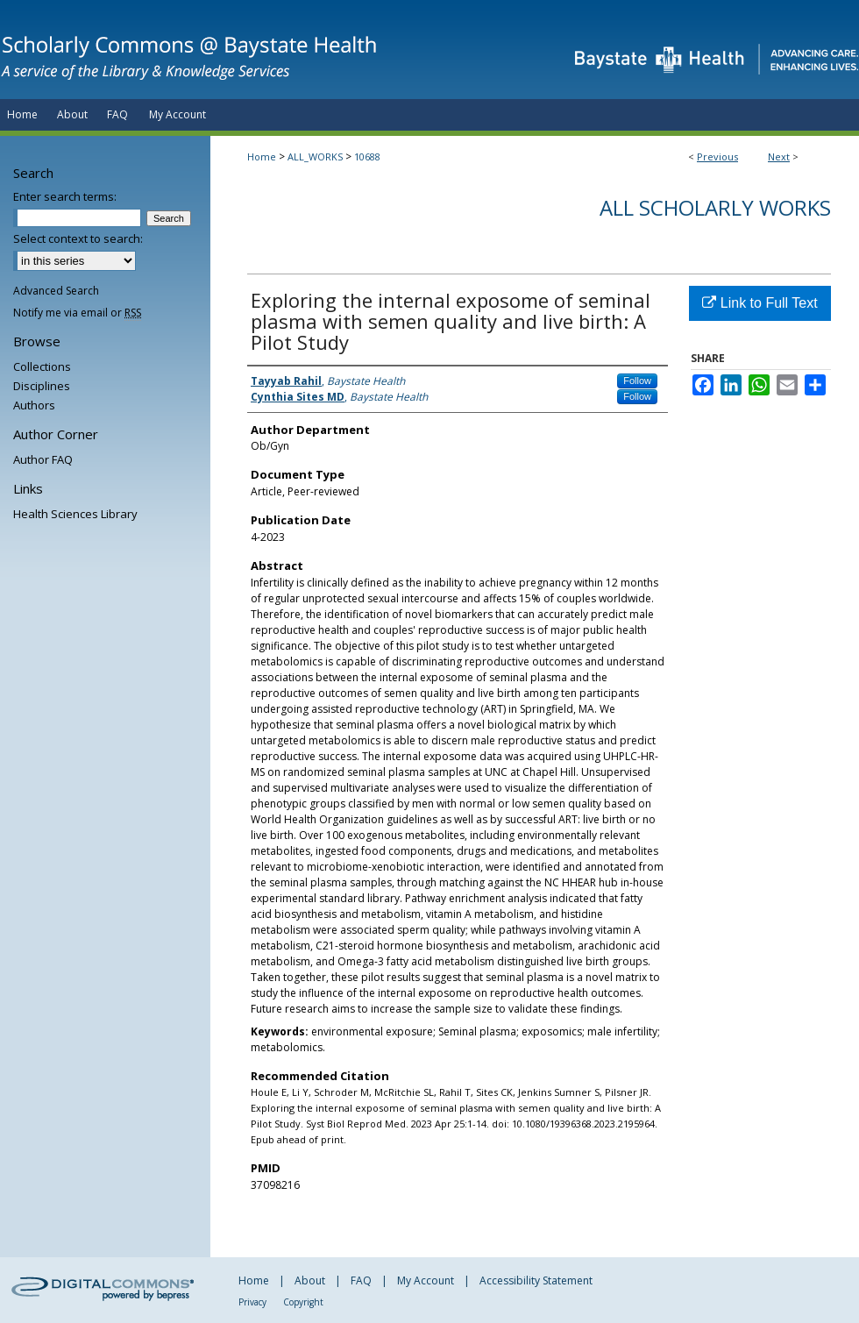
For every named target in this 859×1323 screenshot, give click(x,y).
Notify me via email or (77, 312)
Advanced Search (56, 290)
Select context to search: (78, 238)
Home (261, 156)
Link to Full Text (759, 302)
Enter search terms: (65, 196)
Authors (34, 405)
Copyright (303, 1302)
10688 (367, 156)
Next (779, 156)
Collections (42, 366)
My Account (425, 1280)
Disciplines (41, 386)
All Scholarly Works (715, 207)
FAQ (361, 1280)
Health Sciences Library (75, 514)
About (310, 1280)
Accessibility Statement (536, 1280)
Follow (637, 380)
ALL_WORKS (315, 156)
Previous (717, 156)
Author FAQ (43, 459)
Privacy (252, 1302)
